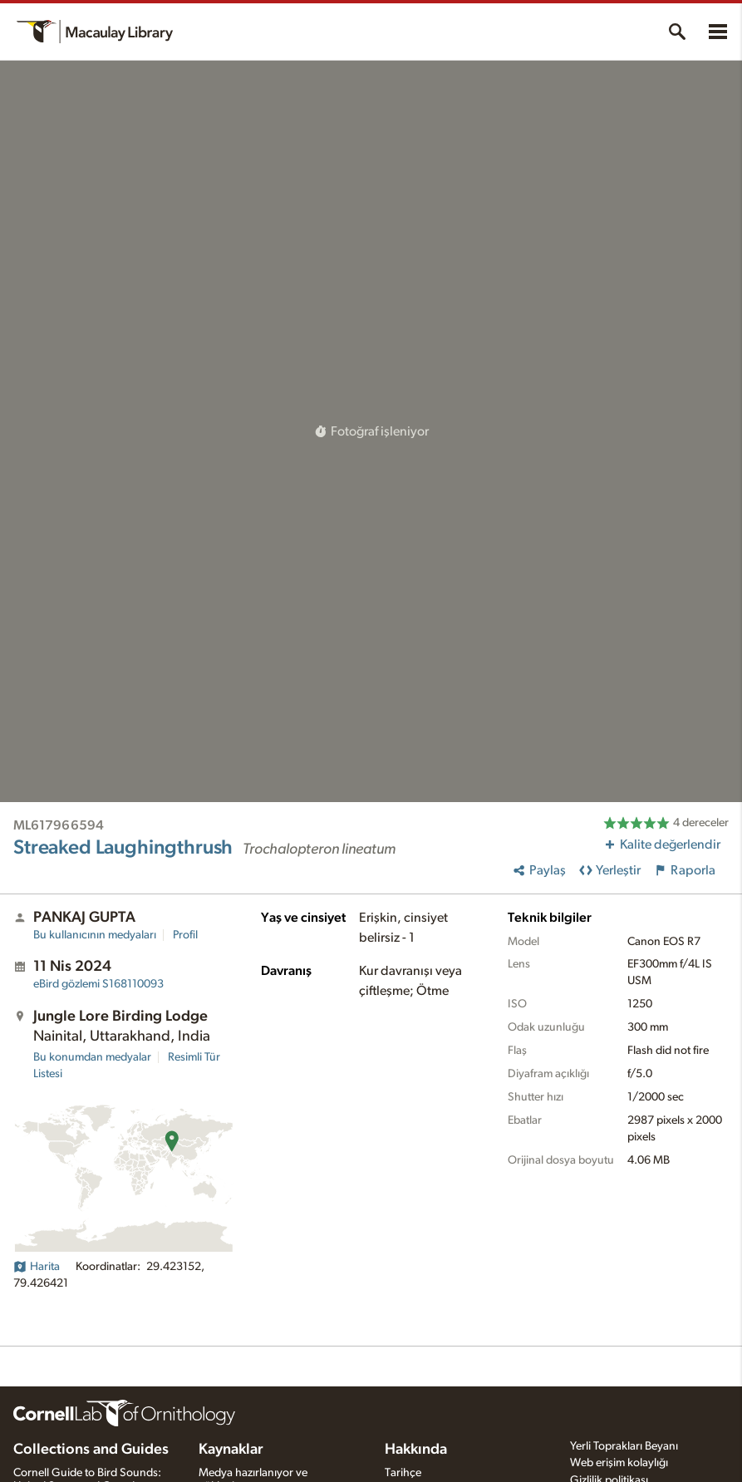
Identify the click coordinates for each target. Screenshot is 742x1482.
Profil (185, 935)
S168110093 (98, 984)
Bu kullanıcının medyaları (94, 935)
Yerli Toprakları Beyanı (624, 1446)
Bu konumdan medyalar (92, 1057)
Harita (36, 1267)
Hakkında (416, 1449)
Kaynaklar (231, 1449)
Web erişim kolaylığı (619, 1463)
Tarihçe (403, 1473)
